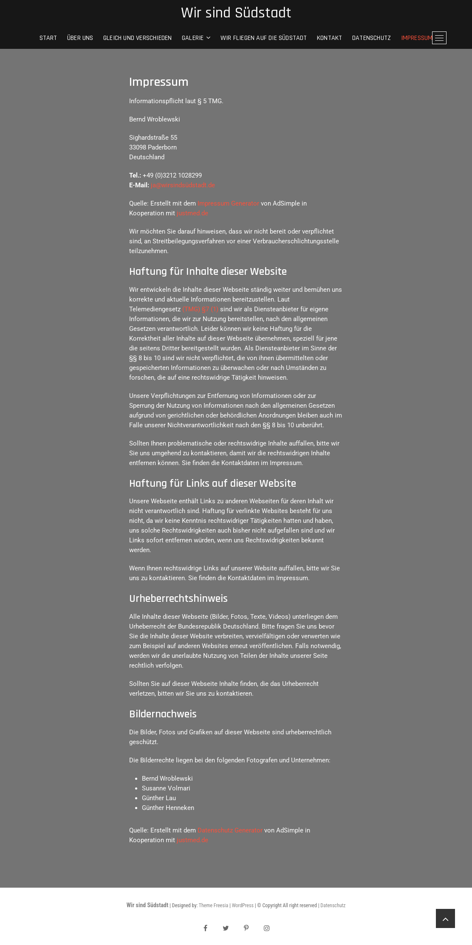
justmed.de (192, 213)
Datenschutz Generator (230, 830)
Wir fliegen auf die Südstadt (263, 38)
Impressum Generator (228, 203)
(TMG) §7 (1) (200, 309)
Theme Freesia (213, 905)
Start (48, 38)
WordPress (243, 905)
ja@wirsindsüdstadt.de (183, 185)
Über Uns (80, 38)
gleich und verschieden (137, 38)
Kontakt (329, 38)
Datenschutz (371, 38)
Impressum (417, 38)
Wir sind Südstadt (236, 13)
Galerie (192, 38)
